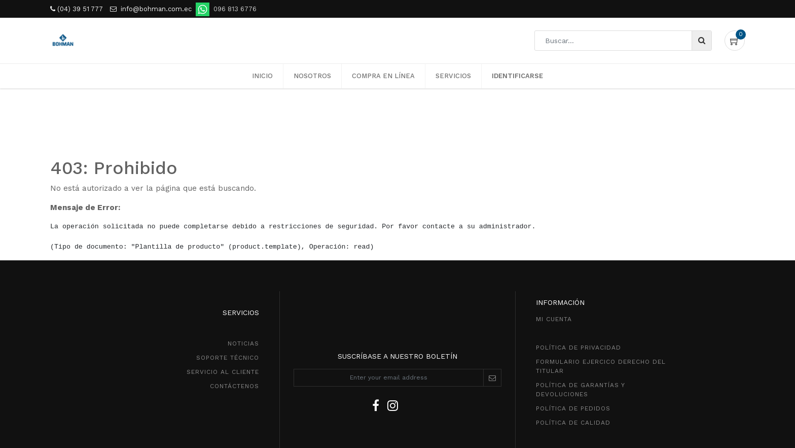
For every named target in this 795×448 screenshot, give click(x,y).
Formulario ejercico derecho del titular (601, 366)
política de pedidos (573, 408)
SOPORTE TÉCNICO (227, 357)
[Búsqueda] (701, 40)
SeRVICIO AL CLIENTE (223, 371)
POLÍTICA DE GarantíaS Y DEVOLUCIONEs (580, 390)
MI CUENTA (554, 319)
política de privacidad (578, 347)
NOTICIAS (243, 343)
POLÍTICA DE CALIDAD (573, 422)
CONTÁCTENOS (234, 386)
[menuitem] (262, 76)
